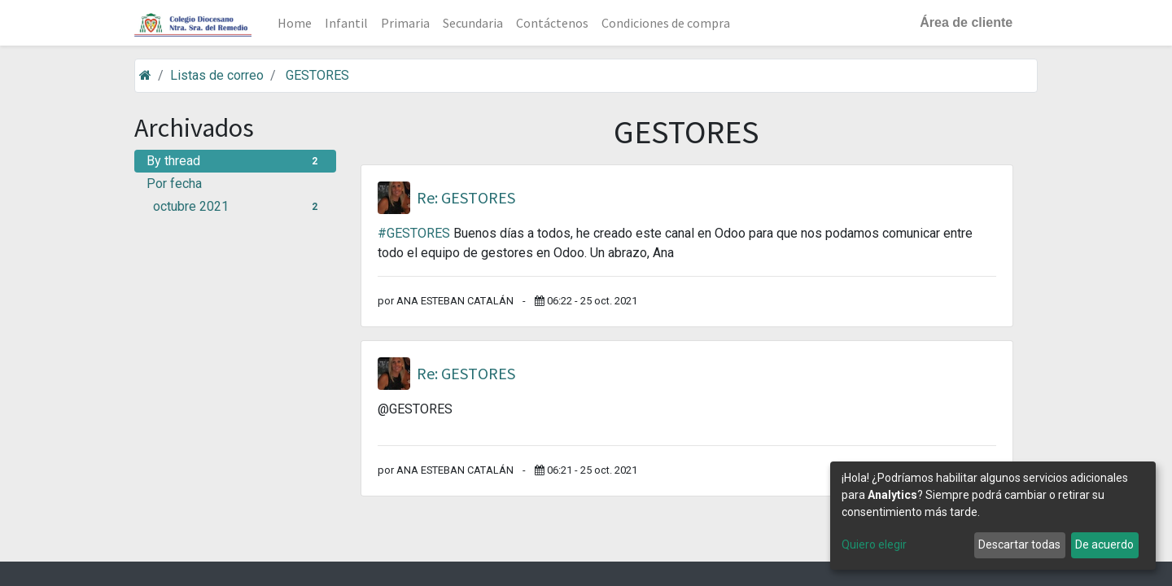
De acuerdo (1104, 544)
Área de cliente (965, 22)
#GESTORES (414, 233)
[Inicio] (145, 75)
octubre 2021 (238, 206)
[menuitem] (296, 23)
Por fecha (174, 183)
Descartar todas (1019, 544)
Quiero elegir (874, 544)
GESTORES (317, 75)
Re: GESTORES (466, 198)
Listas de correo (217, 75)
